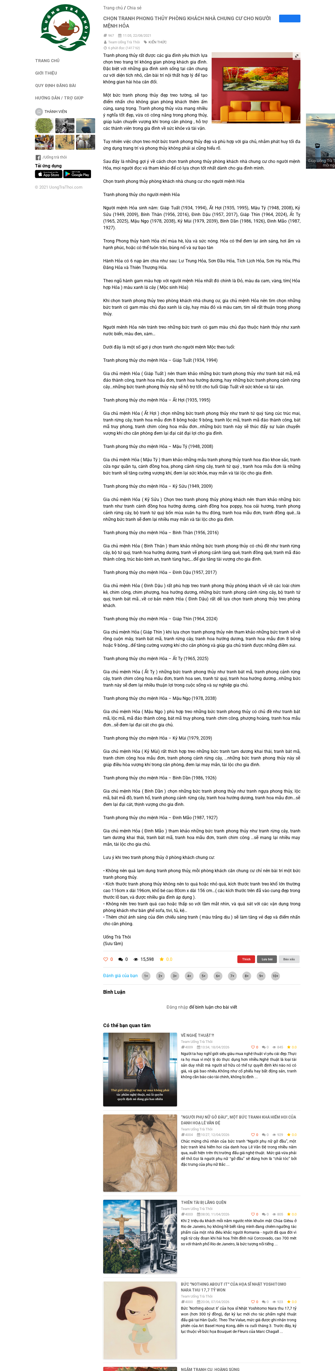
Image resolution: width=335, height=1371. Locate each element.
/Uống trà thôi (51, 157)
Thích (246, 959)
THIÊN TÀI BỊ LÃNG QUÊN (203, 1202)
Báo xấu (289, 959)
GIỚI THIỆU (46, 73)
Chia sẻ (134, 7)
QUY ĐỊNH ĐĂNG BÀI (55, 85)
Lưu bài (267, 959)
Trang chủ (113, 7)
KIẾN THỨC (158, 42)
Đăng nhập (177, 1007)
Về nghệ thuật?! (197, 1035)
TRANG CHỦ (47, 60)
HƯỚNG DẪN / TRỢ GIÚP (59, 98)
